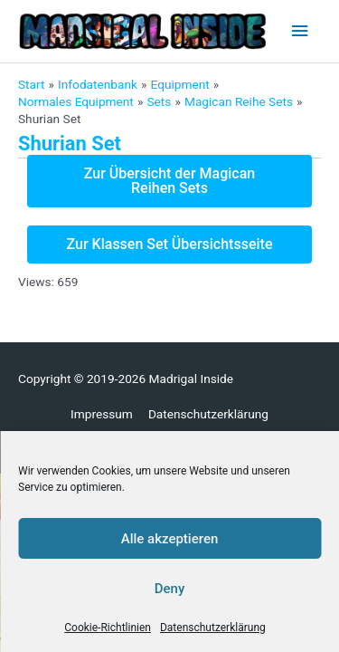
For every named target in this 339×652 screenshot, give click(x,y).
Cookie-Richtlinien (107, 627)
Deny (170, 588)
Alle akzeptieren (170, 539)
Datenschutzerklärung (213, 627)
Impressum (102, 414)
